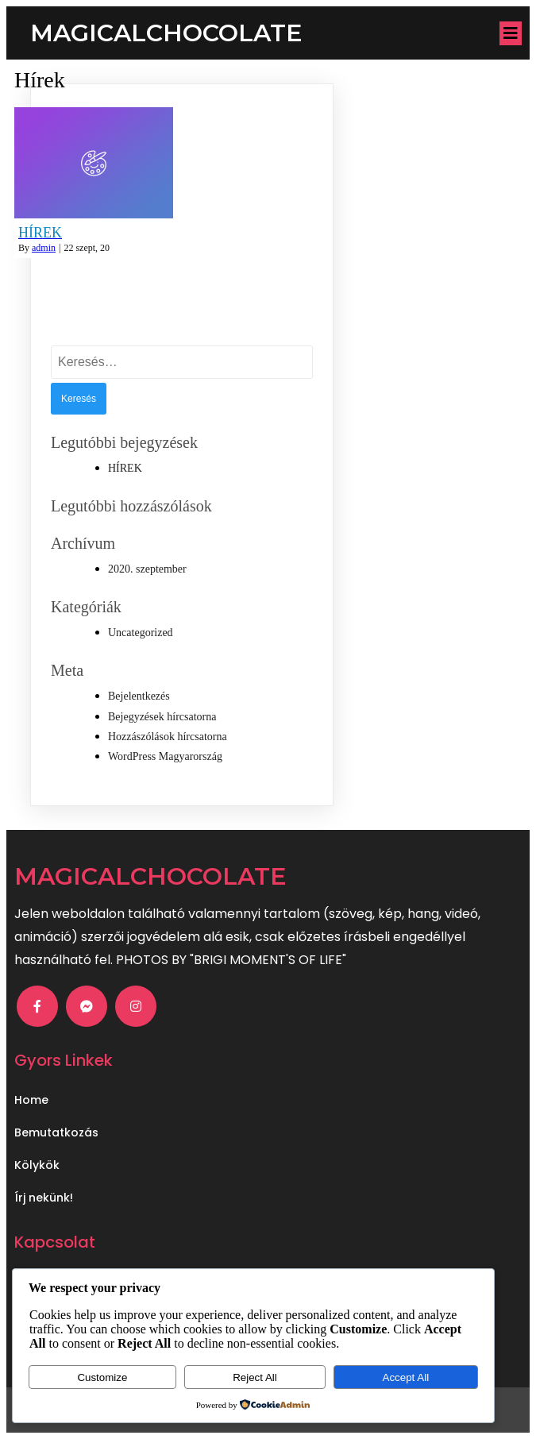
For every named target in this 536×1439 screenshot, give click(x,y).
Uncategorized (140, 632)
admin (44, 247)
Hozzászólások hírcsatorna (167, 737)
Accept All (406, 1377)
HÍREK (125, 468)
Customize (102, 1377)
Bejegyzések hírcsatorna (162, 717)
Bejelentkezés (139, 696)
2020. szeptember (147, 569)
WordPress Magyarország (165, 756)
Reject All (255, 1377)
